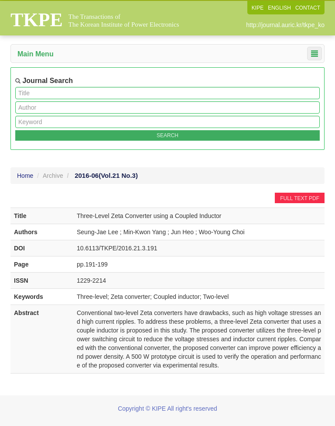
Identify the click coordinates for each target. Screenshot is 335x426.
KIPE (257, 8)
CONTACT (307, 8)
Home (25, 175)
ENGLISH (279, 8)
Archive (53, 175)
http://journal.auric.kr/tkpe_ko (285, 24)
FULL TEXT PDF (299, 198)
